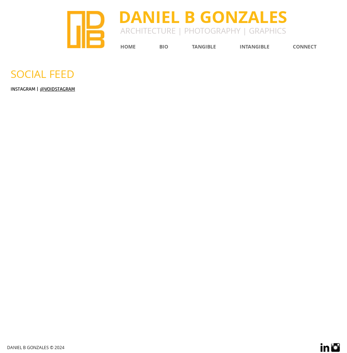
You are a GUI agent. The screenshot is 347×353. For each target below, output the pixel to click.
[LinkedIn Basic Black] (324, 347)
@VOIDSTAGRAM (57, 89)
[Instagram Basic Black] (335, 347)
